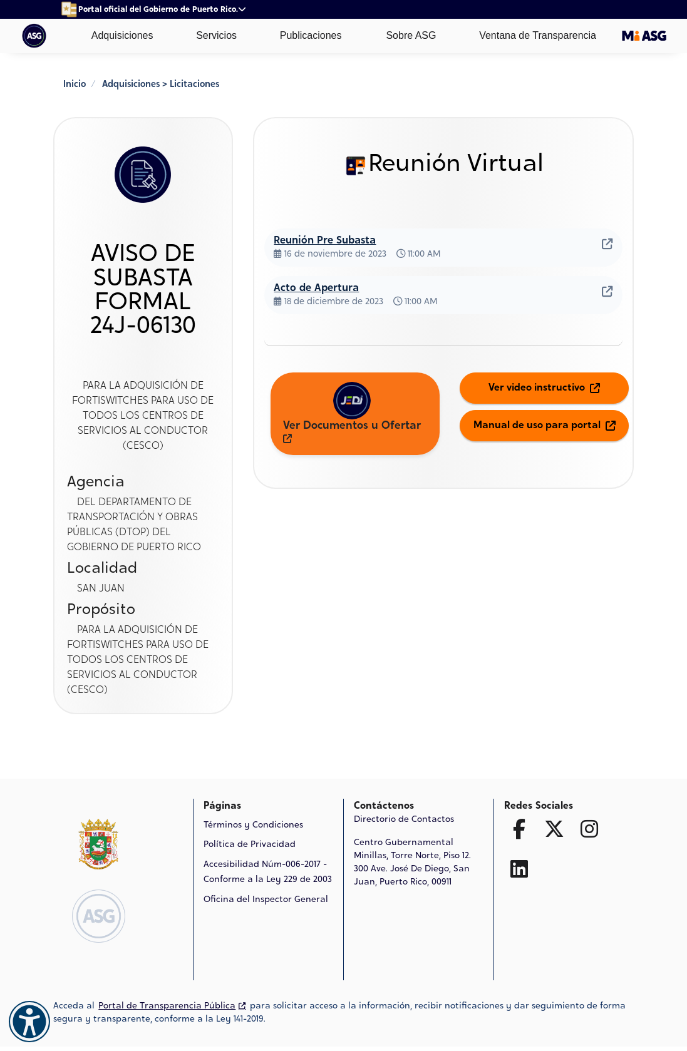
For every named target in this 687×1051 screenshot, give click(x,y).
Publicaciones (301, 36)
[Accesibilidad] (29, 1021)
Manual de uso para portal (544, 426)
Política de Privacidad (250, 845)
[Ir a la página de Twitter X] (554, 829)
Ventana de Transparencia (529, 36)
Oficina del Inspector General (266, 900)
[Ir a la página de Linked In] (519, 869)
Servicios (207, 36)
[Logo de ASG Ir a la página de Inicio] (98, 916)
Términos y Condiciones (253, 825)
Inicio (74, 85)
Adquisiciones (113, 36)
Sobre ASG (401, 36)
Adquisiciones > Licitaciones (160, 85)
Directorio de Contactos (404, 820)
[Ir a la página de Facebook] (519, 829)
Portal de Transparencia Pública (171, 1006)
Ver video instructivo (544, 388)
